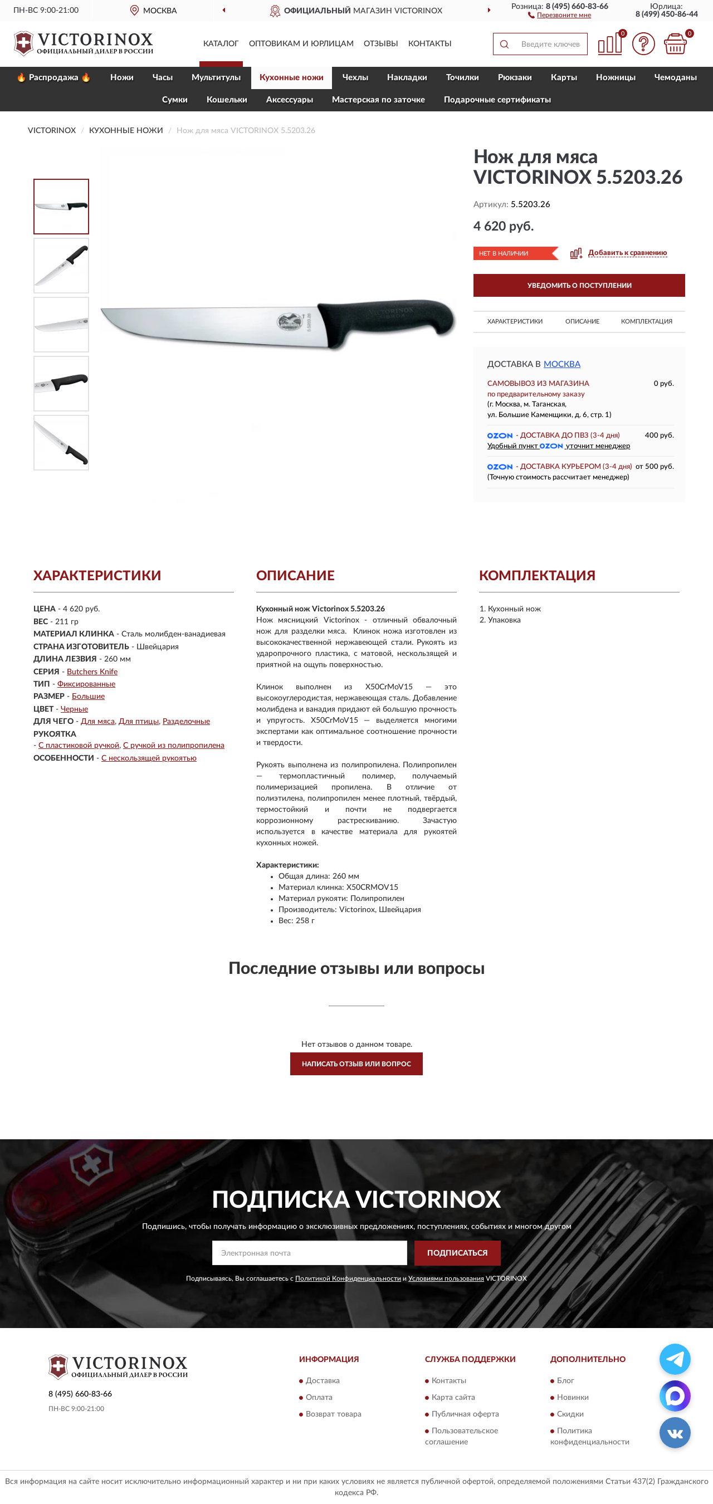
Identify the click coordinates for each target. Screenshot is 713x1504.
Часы (163, 78)
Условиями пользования (446, 1278)
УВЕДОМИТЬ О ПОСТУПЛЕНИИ (580, 285)
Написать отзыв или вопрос (356, 1064)
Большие (88, 696)
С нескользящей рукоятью (149, 758)
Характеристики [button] (515, 322)
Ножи (122, 78)
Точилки (462, 78)
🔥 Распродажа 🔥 (53, 78)
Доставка (323, 1381)
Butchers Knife (92, 672)
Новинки (573, 1398)
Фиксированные (86, 684)
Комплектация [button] (646, 322)
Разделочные (186, 722)
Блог (565, 1381)
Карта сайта (453, 1398)
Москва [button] (562, 364)
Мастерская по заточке (378, 100)
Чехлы (355, 78)
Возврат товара (334, 1415)
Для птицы (139, 722)
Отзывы (381, 44)
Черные (74, 709)
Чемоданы (676, 78)
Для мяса (98, 722)
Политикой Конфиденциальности (348, 1278)
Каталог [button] (221, 44)
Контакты (430, 44)
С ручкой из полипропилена (173, 745)
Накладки (407, 78)
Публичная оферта (465, 1415)
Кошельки (227, 100)
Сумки (175, 100)
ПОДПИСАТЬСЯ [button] (457, 1253)
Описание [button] (582, 322)
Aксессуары (289, 100)
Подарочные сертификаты (497, 100)
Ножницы (616, 78)
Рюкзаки (515, 78)
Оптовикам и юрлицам (301, 44)
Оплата (319, 1398)
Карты (564, 78)
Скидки (570, 1415)
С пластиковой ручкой (78, 745)
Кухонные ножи (292, 78)
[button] (559, 14)
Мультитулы (216, 78)
